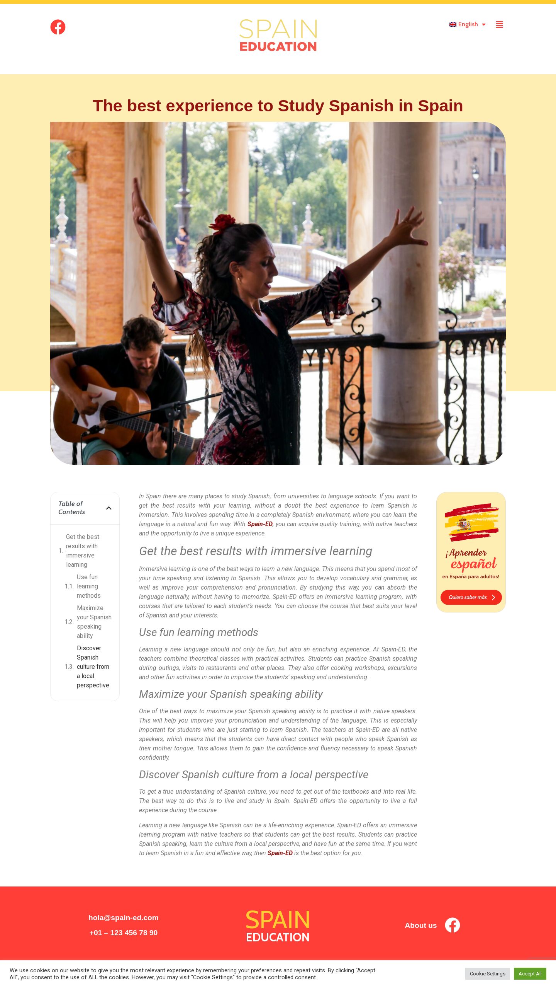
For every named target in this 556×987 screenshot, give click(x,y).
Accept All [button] (530, 974)
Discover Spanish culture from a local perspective (93, 666)
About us (421, 925)
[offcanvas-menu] (499, 25)
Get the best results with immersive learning (82, 550)
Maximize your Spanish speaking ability (94, 621)
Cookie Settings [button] (487, 974)
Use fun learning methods (89, 586)
